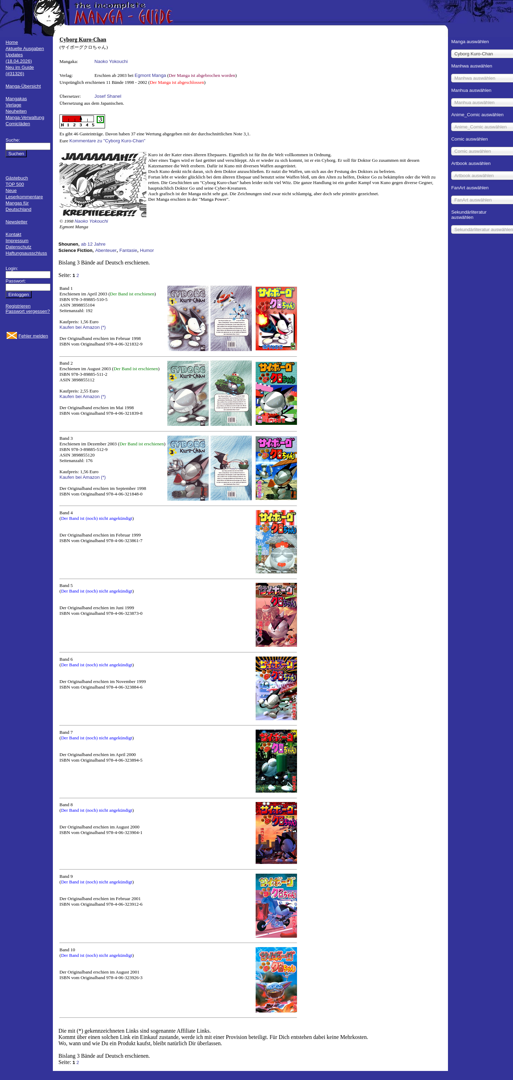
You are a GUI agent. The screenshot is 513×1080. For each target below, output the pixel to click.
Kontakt (13, 234)
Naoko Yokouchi (111, 61)
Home (12, 42)
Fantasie (128, 250)
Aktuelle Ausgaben (25, 48)
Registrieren (18, 306)
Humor (147, 250)
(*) (103, 327)
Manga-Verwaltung (25, 117)
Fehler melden (33, 336)
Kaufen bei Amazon (79, 327)
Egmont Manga (150, 75)
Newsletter (16, 221)
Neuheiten (16, 111)
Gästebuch (17, 178)
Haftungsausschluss (26, 253)
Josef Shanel (108, 96)
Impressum (17, 240)
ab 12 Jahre (93, 244)
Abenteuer (106, 250)
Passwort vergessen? (28, 311)
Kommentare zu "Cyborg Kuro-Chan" (107, 140)
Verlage (13, 105)
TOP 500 (15, 184)
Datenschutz (18, 246)
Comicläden (18, 123)
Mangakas (16, 98)
